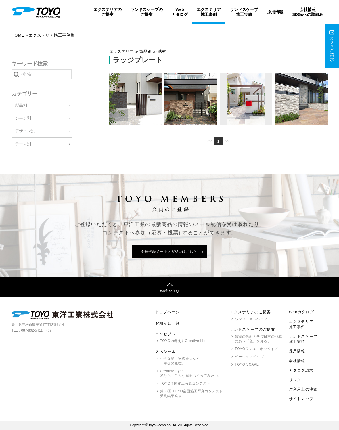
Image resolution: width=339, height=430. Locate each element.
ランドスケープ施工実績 (244, 11)
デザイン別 (25, 131)
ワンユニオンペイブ (251, 319)
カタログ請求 (301, 370)
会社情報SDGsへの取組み (307, 11)
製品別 (21, 105)
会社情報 (297, 361)
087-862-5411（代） (37, 330)
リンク (295, 380)
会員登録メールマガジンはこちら (169, 251)
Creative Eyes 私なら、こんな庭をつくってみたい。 (191, 373)
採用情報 (275, 11)
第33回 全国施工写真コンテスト (191, 394)
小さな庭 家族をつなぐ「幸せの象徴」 (180, 360)
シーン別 (23, 118)
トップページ (167, 312)
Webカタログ (180, 11)
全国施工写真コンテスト (185, 383)
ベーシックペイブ (249, 357)
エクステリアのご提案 (107, 11)
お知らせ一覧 (167, 323)
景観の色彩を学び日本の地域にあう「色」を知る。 (258, 339)
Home (18, 35)
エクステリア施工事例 (209, 11)
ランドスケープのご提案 (147, 11)
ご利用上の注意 (303, 389)
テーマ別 (23, 144)
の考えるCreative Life (183, 341)
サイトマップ (301, 399)
